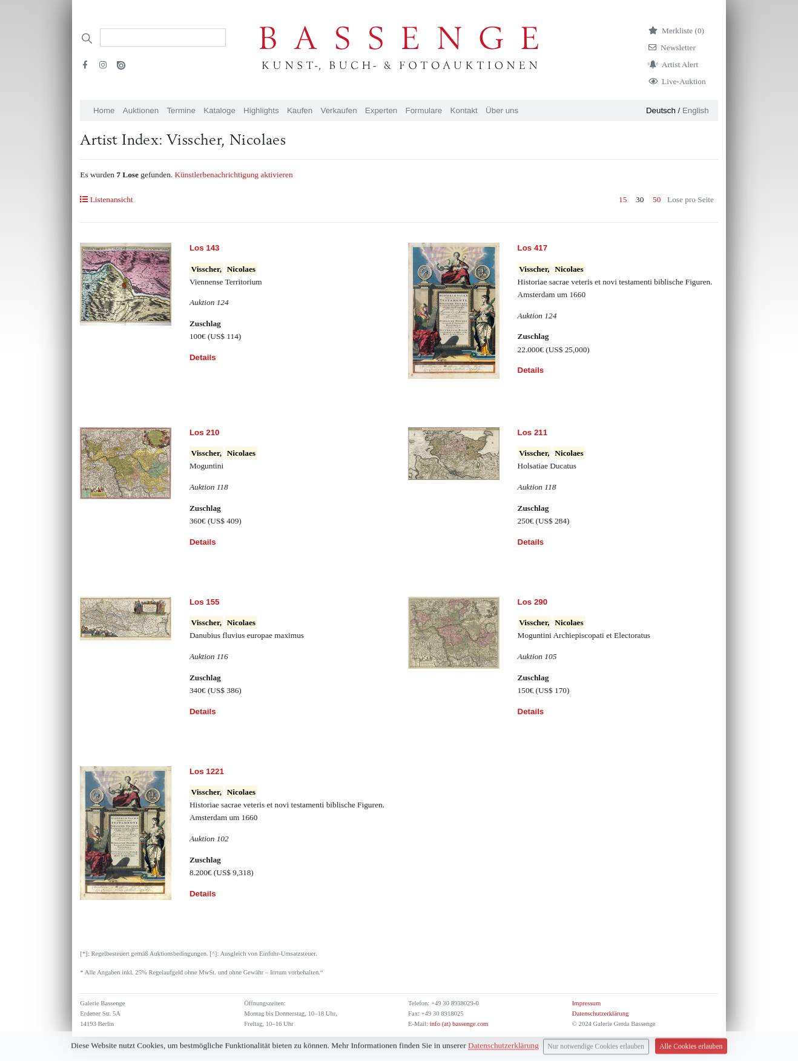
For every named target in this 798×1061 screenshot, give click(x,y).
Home (104, 110)
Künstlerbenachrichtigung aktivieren (234, 174)
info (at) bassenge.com (458, 1023)
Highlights (261, 110)
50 (657, 199)
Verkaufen (339, 110)
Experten (381, 110)
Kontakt (464, 110)
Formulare (424, 110)
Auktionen (141, 110)
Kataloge (219, 110)
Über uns (502, 110)
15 (623, 199)
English (695, 110)
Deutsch (661, 110)
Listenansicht (106, 199)
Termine (181, 110)
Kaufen (299, 110)
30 (640, 199)
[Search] (163, 37)
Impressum (586, 1003)
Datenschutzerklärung (600, 1013)
